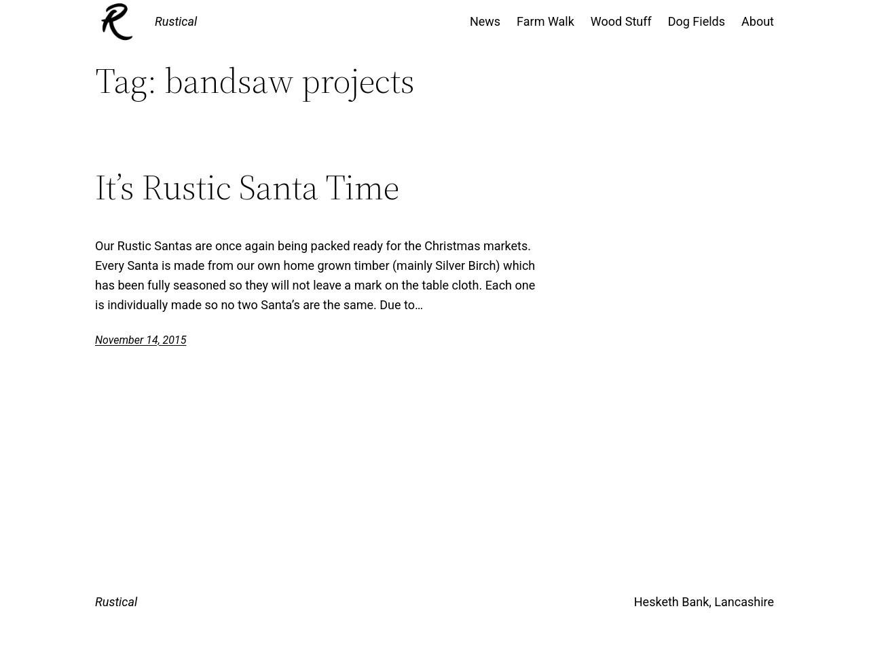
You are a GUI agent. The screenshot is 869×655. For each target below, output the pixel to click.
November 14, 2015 (140, 340)
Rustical (176, 21)
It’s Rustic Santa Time (247, 187)
